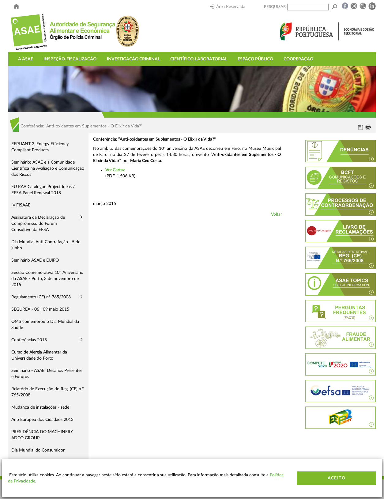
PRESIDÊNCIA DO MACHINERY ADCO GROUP (42, 435)
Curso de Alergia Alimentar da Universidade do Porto (39, 355)
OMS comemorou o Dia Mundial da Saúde (45, 324)
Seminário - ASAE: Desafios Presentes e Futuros (46, 374)
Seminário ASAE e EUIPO (35, 260)
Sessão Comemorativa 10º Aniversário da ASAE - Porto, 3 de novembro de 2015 (47, 278)
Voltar (276, 214)
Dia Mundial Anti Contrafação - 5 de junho (45, 245)
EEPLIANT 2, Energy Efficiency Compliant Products (40, 147)
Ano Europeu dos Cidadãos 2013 (42, 420)
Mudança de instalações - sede (40, 407)
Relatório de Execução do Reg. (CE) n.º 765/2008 (47, 392)
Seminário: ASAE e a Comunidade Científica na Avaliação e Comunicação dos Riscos (47, 168)
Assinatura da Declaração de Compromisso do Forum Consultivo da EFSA (38, 223)
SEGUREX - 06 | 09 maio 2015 (40, 309)
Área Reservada (227, 7)
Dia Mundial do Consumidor (38, 450)
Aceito (336, 478)
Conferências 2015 (29, 340)
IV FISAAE (20, 205)
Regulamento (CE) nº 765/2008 (41, 297)
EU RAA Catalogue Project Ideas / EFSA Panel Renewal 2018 (43, 190)
